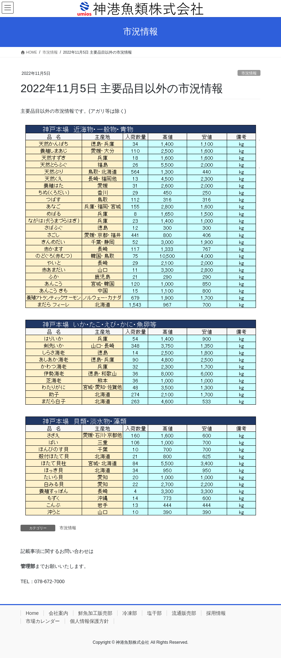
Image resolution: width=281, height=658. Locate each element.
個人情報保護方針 (89, 621)
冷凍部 (129, 613)
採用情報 (216, 613)
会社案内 (58, 613)
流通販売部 (184, 613)
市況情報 (249, 73)
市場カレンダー (43, 621)
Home (32, 613)
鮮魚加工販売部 (95, 613)
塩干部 (154, 613)
